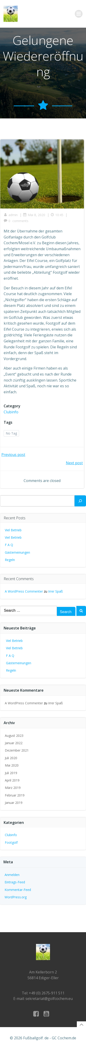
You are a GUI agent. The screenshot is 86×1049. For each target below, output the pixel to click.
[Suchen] (80, 500)
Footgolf (11, 842)
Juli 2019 (11, 773)
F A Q (9, 545)
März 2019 (13, 787)
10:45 (56, 215)
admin (11, 215)
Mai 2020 (12, 765)
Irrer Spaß (55, 591)
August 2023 (14, 735)
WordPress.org (16, 897)
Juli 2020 (11, 758)
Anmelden (12, 875)
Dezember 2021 (17, 750)
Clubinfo (11, 411)
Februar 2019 (15, 795)
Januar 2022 (13, 743)
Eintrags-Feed (15, 882)
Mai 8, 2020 (34, 215)
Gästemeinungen (17, 552)
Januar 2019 (13, 802)
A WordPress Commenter (24, 591)
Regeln (10, 560)
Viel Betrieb (13, 530)
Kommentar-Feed (18, 889)
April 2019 (12, 780)
